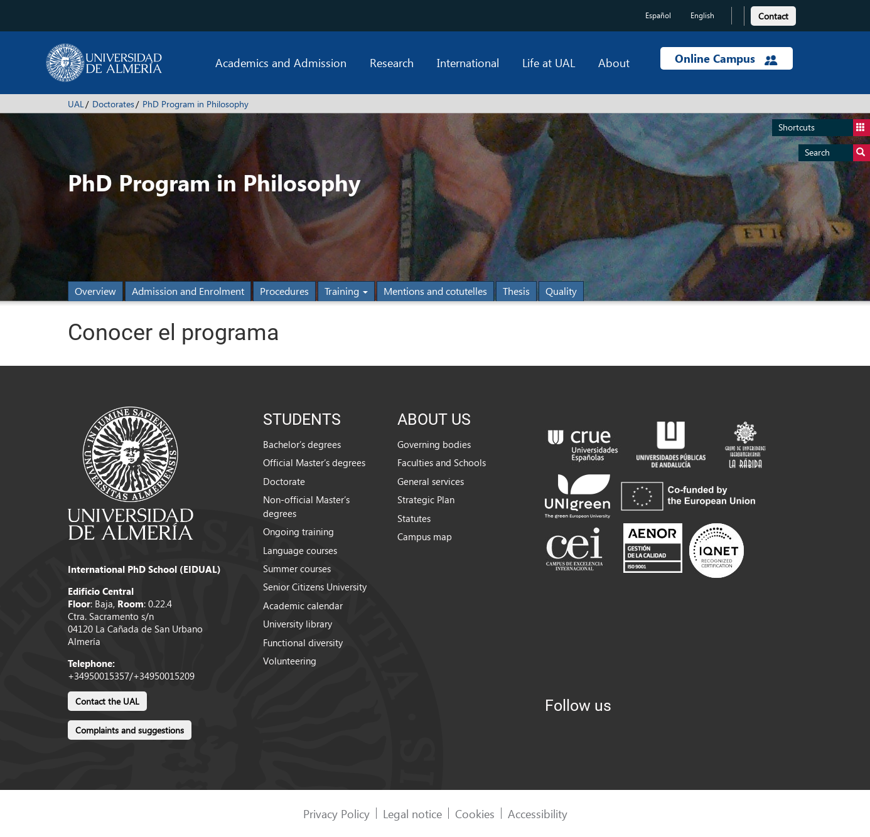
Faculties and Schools (441, 462)
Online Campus (726, 58)
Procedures (284, 290)
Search (837, 152)
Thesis (516, 290)
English (702, 15)
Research (392, 62)
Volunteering (289, 660)
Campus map (424, 536)
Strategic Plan (425, 499)
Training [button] (346, 290)
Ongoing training (298, 531)
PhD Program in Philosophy (195, 104)
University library (297, 623)
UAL (76, 104)
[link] (773, 14)
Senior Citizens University (315, 586)
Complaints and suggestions (129, 730)
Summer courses (297, 568)
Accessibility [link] (537, 813)
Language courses (300, 550)
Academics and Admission (280, 62)
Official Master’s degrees (314, 462)
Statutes (414, 518)
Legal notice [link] (412, 813)
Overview (95, 290)
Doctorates (113, 104)
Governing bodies (434, 444)
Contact (773, 16)
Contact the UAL (107, 701)
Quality (561, 290)
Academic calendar (303, 605)
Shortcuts (824, 127)
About (614, 62)
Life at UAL (548, 62)
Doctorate (284, 481)
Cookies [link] (475, 813)
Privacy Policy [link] (336, 813)
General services (430, 481)
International (468, 62)
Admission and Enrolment (188, 290)
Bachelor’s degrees (302, 444)
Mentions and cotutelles (435, 290)
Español (658, 15)
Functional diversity (303, 642)
